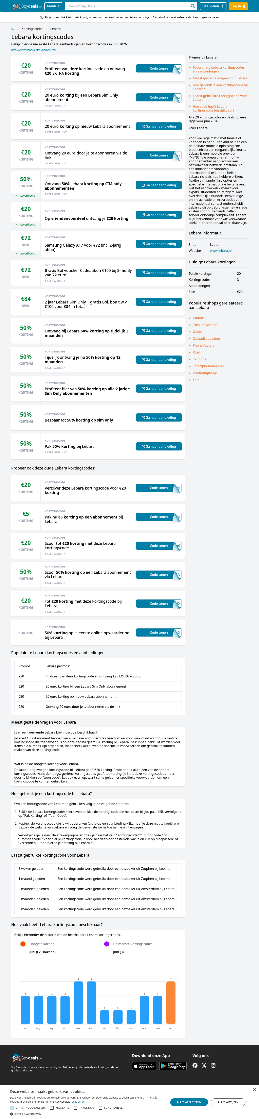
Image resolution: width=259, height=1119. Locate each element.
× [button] (254, 1089)
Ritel (196, 352)
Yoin (196, 380)
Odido (197, 331)
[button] (87, 1114)
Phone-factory (204, 345)
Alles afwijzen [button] (228, 1102)
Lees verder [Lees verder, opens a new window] (79, 1101)
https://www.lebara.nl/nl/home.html (33, 49)
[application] (98, 996)
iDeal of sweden (205, 325)
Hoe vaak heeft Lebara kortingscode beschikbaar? (213, 108)
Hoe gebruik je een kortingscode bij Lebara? (220, 87)
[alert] (129, 1102)
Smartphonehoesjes (208, 366)
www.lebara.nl (221, 251)
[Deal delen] (213, 6)
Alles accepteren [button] (189, 1102)
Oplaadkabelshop (206, 338)
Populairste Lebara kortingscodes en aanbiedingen (219, 69)
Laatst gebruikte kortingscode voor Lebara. (220, 98)
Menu (53, 6)
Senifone (199, 359)
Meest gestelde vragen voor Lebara (220, 78)
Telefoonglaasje (205, 373)
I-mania (199, 318)
